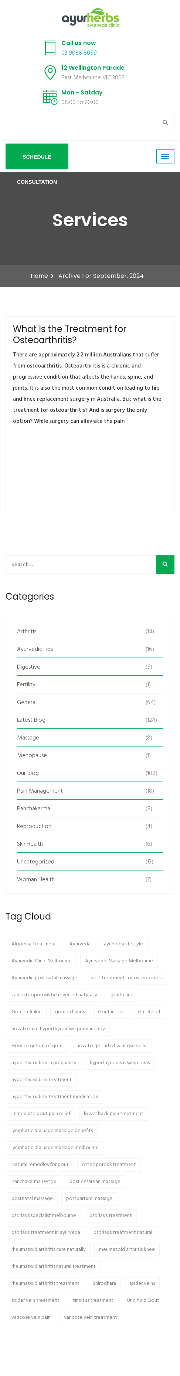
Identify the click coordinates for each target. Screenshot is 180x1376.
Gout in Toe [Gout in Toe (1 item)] (111, 1012)
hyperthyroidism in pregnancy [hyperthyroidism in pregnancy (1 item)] (44, 1063)
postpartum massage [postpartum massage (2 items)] (89, 1198)
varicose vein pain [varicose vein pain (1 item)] (31, 1317)
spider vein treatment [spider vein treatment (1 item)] (35, 1300)
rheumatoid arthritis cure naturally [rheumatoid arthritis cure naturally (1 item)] (48, 1249)
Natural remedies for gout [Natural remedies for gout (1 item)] (40, 1165)
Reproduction (34, 826)
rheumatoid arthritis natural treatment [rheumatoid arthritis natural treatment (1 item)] (53, 1266)
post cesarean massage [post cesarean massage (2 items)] (94, 1181)
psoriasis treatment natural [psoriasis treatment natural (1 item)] (123, 1232)
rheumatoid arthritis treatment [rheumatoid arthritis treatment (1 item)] (45, 1283)
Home (39, 276)
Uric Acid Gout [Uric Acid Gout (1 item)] (143, 1300)
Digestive (28, 667)
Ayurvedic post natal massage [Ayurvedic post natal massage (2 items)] (44, 978)
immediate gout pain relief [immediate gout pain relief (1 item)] (41, 1114)
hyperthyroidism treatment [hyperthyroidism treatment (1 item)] (41, 1080)
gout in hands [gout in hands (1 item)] (70, 1012)
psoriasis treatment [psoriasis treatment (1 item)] (110, 1215)
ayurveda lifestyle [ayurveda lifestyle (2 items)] (123, 944)
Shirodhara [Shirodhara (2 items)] (104, 1283)
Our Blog (28, 773)
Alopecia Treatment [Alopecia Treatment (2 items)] (33, 944)
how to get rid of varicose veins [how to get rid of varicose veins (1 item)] (112, 1046)
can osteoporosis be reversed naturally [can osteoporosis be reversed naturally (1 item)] (54, 995)
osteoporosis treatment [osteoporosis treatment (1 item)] (109, 1165)
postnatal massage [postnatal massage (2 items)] (32, 1198)
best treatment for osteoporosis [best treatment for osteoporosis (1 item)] (127, 978)
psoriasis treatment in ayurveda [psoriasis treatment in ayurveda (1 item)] (45, 1232)
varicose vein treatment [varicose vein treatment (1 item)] (90, 1317)
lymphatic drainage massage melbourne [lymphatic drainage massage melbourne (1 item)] (55, 1148)
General (27, 702)
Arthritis (26, 632)
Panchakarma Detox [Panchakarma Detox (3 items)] (33, 1181)
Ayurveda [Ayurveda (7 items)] (80, 944)
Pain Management (40, 791)
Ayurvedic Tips (35, 649)
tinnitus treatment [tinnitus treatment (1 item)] (93, 1300)
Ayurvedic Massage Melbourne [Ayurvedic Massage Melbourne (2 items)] (119, 961)
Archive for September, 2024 (101, 276)
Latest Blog (31, 720)
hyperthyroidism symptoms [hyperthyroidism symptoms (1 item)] (120, 1063)
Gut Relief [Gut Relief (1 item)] (149, 1012)
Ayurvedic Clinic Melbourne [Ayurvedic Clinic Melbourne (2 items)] (41, 961)
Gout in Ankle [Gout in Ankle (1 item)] (26, 1012)
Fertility (26, 685)
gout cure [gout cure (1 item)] (121, 995)
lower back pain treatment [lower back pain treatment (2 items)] (113, 1114)
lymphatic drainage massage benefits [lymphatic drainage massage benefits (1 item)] (52, 1131)
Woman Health (36, 879)
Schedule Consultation (37, 161)
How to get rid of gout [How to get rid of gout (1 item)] (37, 1046)
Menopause (32, 756)
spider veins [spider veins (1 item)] (142, 1283)
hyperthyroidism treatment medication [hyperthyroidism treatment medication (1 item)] (54, 1097)
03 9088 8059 (79, 53)
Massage (28, 738)
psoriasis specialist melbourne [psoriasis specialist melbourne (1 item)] (43, 1215)
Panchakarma (33, 809)
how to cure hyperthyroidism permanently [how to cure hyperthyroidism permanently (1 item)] (58, 1029)
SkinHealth (30, 844)
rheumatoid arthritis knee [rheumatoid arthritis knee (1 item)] (127, 1249)
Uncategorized (35, 862)
